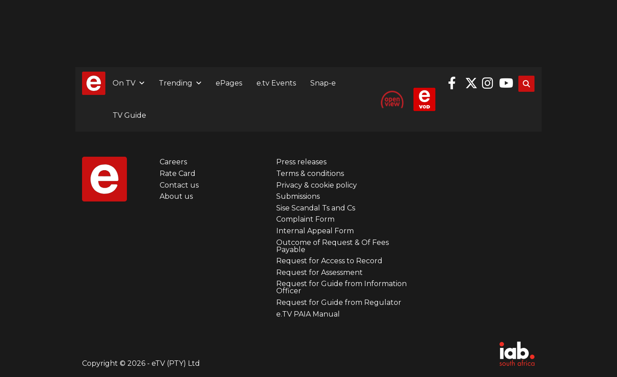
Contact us (179, 185)
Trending (175, 83)
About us (176, 196)
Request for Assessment (319, 272)
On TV (124, 83)
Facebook (454, 83)
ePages (229, 83)
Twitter (471, 83)
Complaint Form (305, 219)
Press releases (301, 162)
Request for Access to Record (329, 261)
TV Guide (129, 115)
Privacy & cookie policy (316, 185)
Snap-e (323, 83)
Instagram (488, 83)
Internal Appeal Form (315, 231)
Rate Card (178, 173)
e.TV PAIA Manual (308, 314)
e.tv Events (276, 83)
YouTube (505, 83)
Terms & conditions (310, 173)
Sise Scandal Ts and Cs (315, 208)
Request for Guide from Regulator (338, 302)
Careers (173, 162)
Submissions (298, 196)
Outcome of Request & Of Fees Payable (332, 246)
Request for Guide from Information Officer (341, 287)
